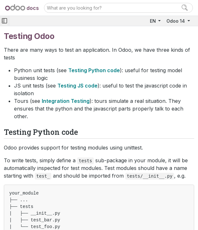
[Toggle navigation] (4, 21)
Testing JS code (77, 85)
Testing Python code (94, 70)
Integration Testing (66, 101)
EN (153, 21)
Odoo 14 (176, 21)
